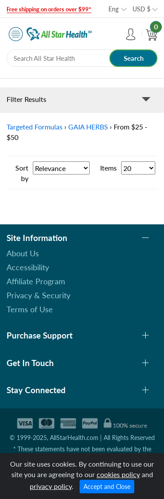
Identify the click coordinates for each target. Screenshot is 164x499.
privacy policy (51, 486)
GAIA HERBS (88, 126)
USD (141, 9)
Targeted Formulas (35, 126)
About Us (23, 253)
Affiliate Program (36, 281)
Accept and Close (107, 486)
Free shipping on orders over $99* (49, 9)
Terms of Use (30, 309)
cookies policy (118, 474)
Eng (113, 9)
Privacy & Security (38, 295)
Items (108, 168)
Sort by (21, 173)
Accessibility (28, 267)
